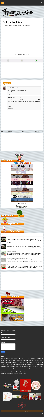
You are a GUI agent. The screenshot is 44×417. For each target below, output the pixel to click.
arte (11, 25)
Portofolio (23, 362)
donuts (41, 366)
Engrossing (32, 358)
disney (38, 366)
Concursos (14, 358)
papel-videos (10, 371)
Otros (3, 362)
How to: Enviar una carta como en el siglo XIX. (17, 258)
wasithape (16, 373)
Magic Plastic (40, 360)
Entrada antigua (39, 131)
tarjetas (37, 371)
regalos (30, 371)
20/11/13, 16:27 (14, 88)
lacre (10, 370)
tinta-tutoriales (7, 373)
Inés (8, 87)
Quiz (27, 362)
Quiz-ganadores (32, 362)
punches (20, 371)
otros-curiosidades (35, 369)
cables (35, 364)
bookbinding (27, 364)
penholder (16, 371)
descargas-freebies (32, 366)
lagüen (18, 369)
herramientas (40, 368)
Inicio (23, 131)
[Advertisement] (22, 142)
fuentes (27, 368)
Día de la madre (25, 358)
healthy (35, 368)
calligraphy (19, 25)
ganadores (31, 368)
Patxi (14, 362)
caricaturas (12, 366)
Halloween (31, 360)
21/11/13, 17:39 (16, 97)
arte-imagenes (16, 364)
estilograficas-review (6, 368)
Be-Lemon (18, 411)
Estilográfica (39, 358)
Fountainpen (19, 360)
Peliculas (18, 362)
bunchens (32, 364)
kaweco (7, 369)
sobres (34, 371)
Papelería (9, 362)
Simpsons (3, 364)
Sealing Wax (39, 362)
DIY (19, 358)
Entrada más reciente (6, 131)
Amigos (3, 358)
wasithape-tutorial (22, 373)
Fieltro (14, 360)
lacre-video (14, 369)
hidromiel (3, 369)
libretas (23, 370)
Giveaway (25, 360)
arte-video (15, 25)
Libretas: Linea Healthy (12, 264)
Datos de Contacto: (11, 251)
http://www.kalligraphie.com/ (22, 54)
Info (35, 360)
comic (21, 366)
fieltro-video (21, 368)
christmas (17, 366)
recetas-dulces (25, 371)
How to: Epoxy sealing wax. (13, 237)
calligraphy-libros (5, 366)
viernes (11, 373)
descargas (26, 366)
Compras (8, 358)
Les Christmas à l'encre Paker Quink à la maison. (17, 245)
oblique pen (27, 369)
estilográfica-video (15, 368)
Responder (10, 94)
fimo (25, 368)
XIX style (7, 364)
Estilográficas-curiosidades (6, 360)
